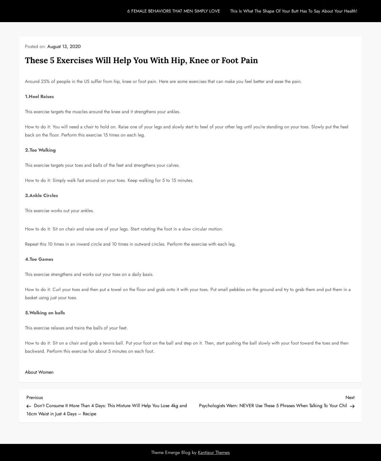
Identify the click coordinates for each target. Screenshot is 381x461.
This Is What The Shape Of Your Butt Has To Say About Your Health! (293, 11)
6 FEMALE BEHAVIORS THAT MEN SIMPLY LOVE (173, 11)
